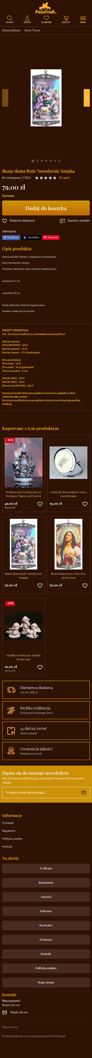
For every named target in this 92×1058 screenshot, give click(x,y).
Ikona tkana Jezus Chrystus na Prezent (68, 575)
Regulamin (8, 831)
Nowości (46, 897)
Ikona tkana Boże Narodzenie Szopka (23, 575)
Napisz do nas (19, 1012)
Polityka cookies (12, 839)
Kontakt (7, 846)
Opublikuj (33, 237)
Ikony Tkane (32, 30)
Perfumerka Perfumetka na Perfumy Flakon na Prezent (23, 494)
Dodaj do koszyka (46, 207)
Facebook (12, 237)
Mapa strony (46, 982)
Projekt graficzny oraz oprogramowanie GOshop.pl (33, 1036)
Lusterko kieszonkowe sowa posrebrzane (68, 494)
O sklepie (8, 823)
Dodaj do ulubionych (22, 220)
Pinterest (53, 237)
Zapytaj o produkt (78, 220)
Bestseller (46, 925)
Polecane (46, 911)
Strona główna (11, 30)
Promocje (46, 939)
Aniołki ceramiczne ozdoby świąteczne (23, 657)
